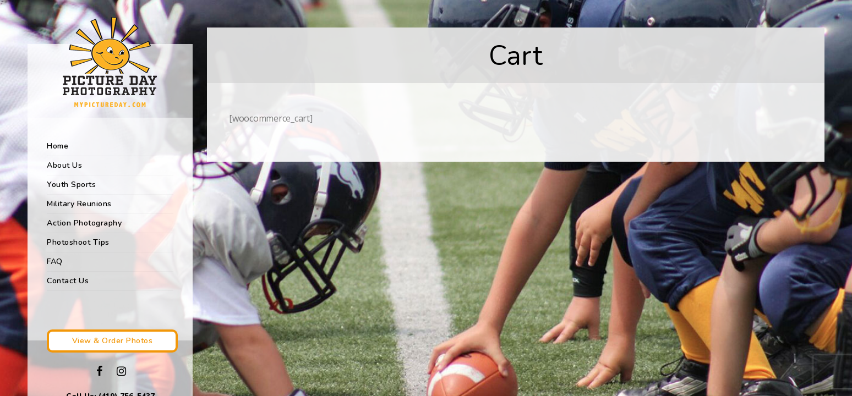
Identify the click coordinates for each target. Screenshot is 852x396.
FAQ (55, 261)
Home (57, 146)
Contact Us (68, 281)
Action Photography (84, 223)
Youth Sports (71, 184)
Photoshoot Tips (78, 242)
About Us (64, 165)
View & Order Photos (112, 341)
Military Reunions (79, 204)
